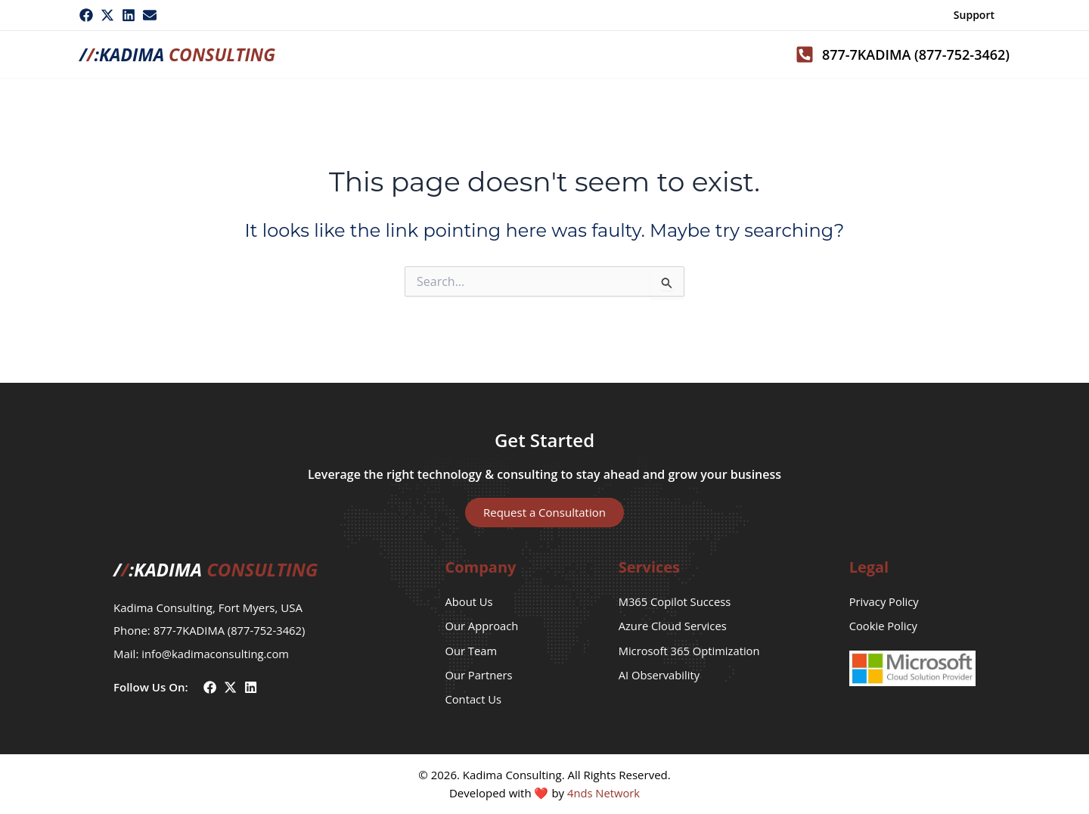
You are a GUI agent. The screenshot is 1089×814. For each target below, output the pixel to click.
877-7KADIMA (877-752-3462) (231, 628)
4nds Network (603, 792)
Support (974, 15)
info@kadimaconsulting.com (216, 651)
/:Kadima (181, 54)
